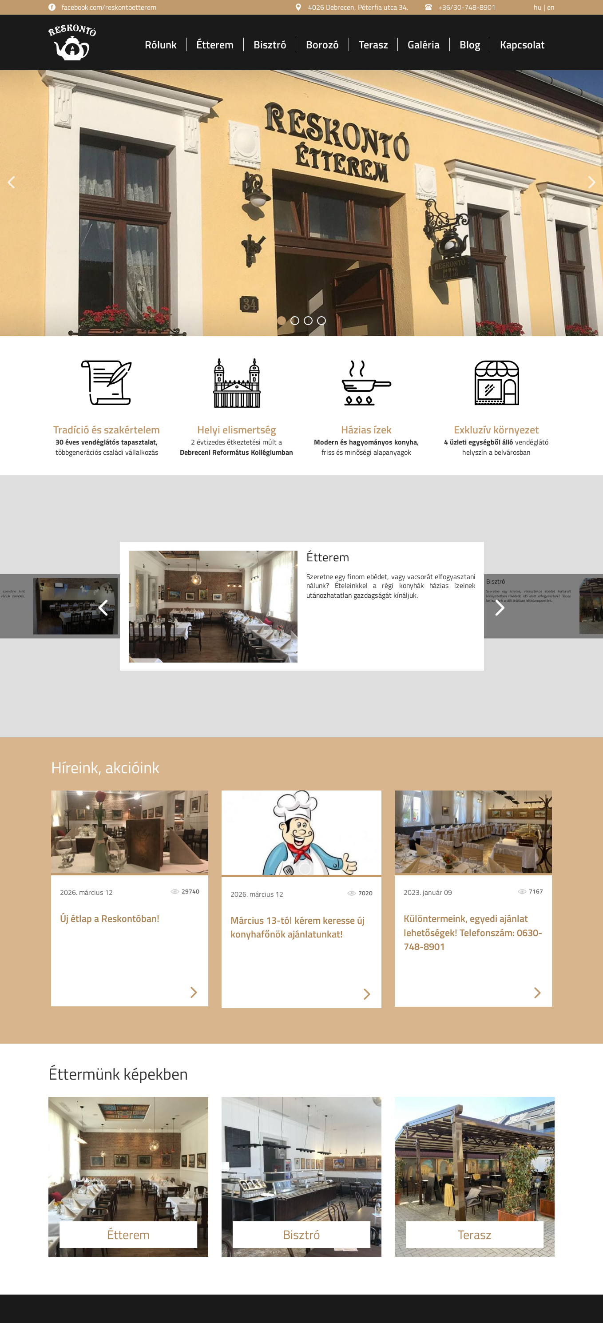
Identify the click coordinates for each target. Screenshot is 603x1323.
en (551, 7)
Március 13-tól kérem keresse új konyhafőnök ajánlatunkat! (297, 928)
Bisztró (270, 44)
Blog (470, 44)
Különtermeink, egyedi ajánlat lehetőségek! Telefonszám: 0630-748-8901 (473, 933)
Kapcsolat (522, 44)
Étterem (215, 44)
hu (538, 7)
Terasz (373, 44)
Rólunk (161, 44)
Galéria (424, 44)
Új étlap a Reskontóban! (109, 919)
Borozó (322, 44)
